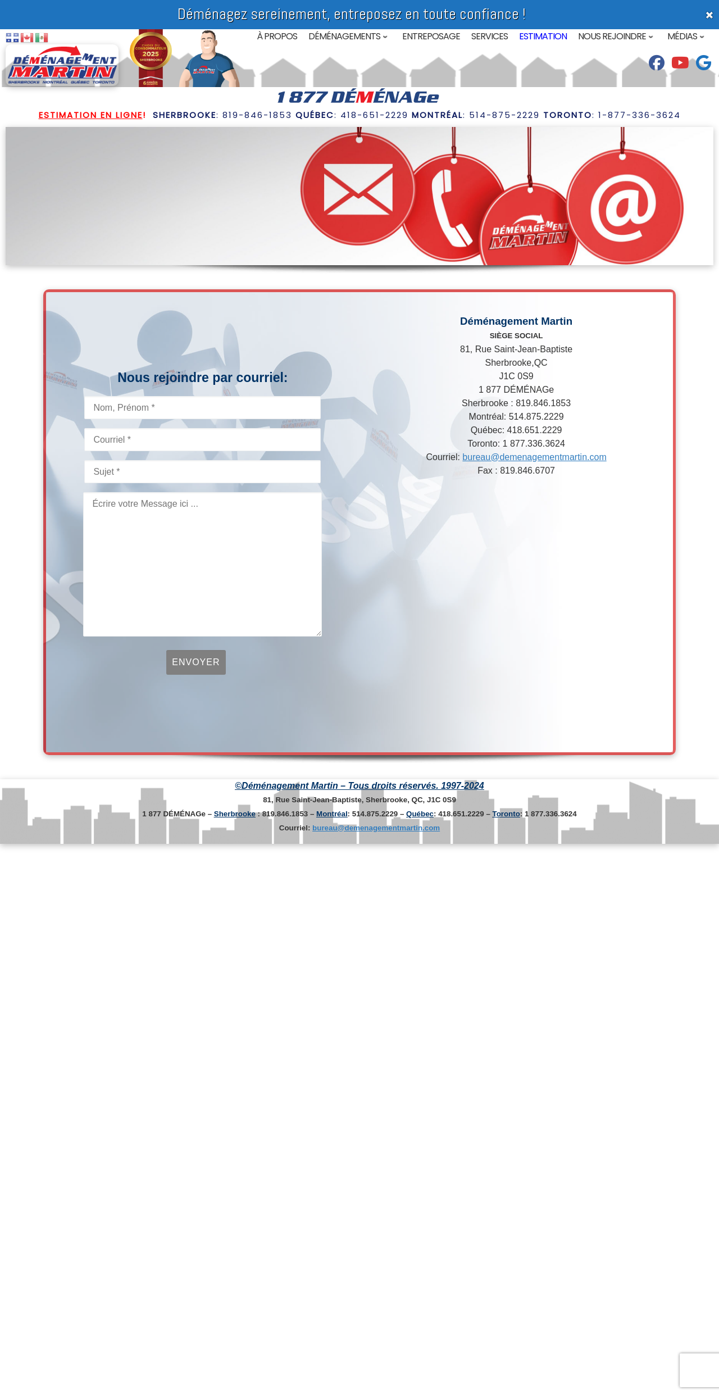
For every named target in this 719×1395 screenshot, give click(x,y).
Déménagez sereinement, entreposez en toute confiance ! (352, 14)
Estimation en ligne (91, 115)
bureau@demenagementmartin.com (534, 457)
